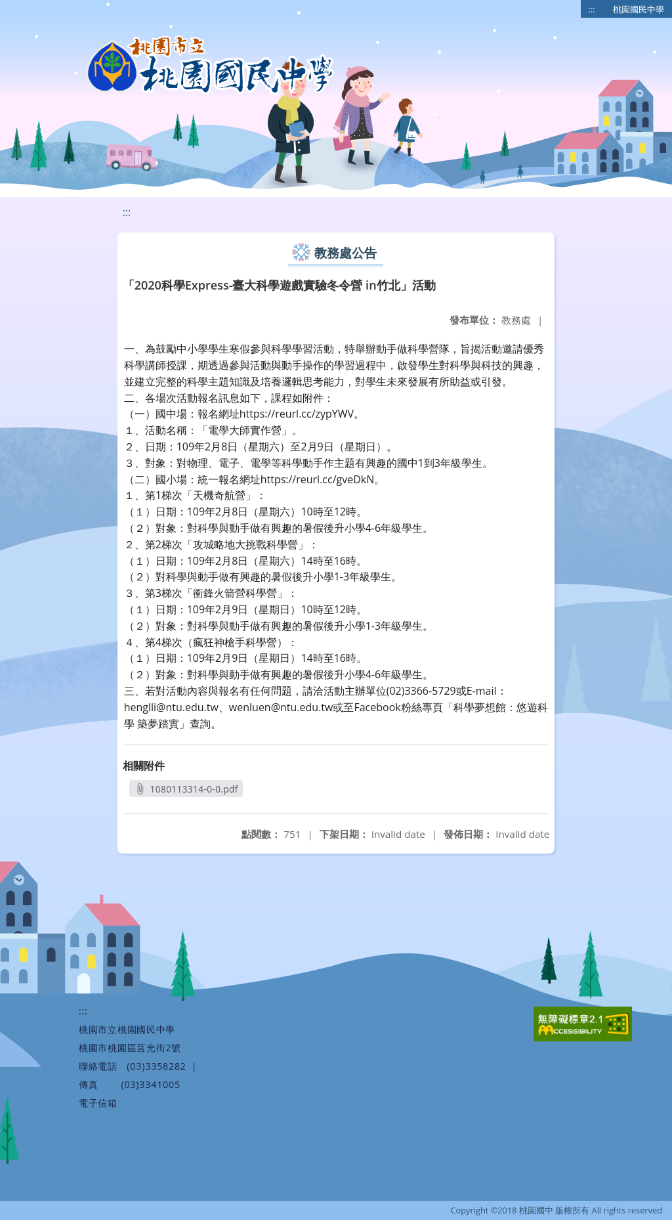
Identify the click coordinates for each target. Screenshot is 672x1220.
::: (592, 9)
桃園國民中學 (638, 9)
